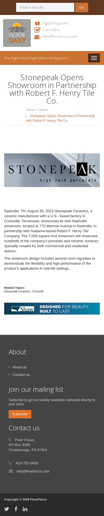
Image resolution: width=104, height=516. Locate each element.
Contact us (21, 375)
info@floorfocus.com (59, 36)
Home (30, 110)
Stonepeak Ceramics (17, 291)
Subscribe (50, 29)
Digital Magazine (55, 23)
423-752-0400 (27, 463)
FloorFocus (38, 499)
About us (19, 367)
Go (81, 7)
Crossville (38, 291)
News (43, 110)
